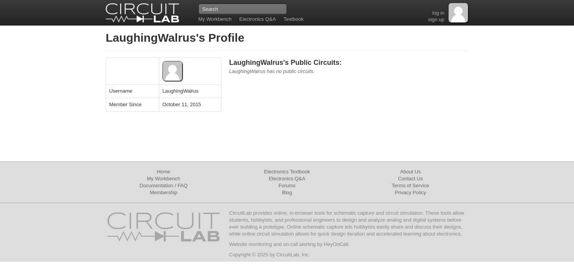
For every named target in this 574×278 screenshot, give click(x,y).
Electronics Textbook (287, 172)
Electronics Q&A (257, 19)
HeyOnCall (336, 244)
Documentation (156, 185)
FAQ (182, 185)
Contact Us (410, 178)
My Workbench (214, 19)
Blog (287, 192)
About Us (410, 172)
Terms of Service (410, 185)
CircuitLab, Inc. (293, 255)
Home (164, 172)
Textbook (294, 19)
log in (438, 13)
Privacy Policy (410, 192)
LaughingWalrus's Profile (175, 37)
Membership (163, 192)
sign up (436, 19)
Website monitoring (250, 244)
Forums (287, 185)
